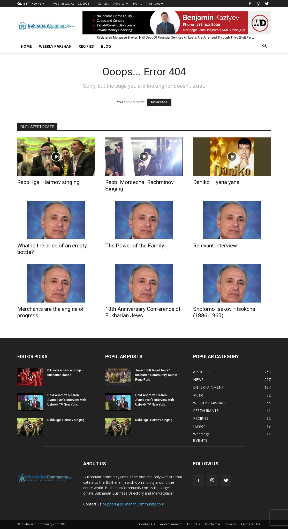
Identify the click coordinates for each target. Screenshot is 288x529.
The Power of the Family (134, 246)
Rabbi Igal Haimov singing (48, 182)
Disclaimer (213, 524)
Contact (103, 3)
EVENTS (200, 440)
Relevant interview (215, 246)
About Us (193, 524)
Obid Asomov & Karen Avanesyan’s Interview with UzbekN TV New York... (66, 399)
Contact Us (147, 524)
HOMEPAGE (159, 102)
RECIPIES (86, 46)
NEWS (198, 379)
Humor (199, 426)
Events (137, 3)
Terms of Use (250, 524)
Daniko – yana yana (216, 182)
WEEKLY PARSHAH (55, 46)
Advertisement (170, 524)
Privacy (230, 524)
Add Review (155, 3)
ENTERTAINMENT (208, 387)
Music (198, 395)
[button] (264, 46)
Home (26, 46)
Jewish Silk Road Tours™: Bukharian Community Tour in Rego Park (156, 375)
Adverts (120, 3)
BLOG (106, 46)
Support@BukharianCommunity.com (133, 504)
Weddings (201, 433)
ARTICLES (201, 371)
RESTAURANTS (206, 410)
